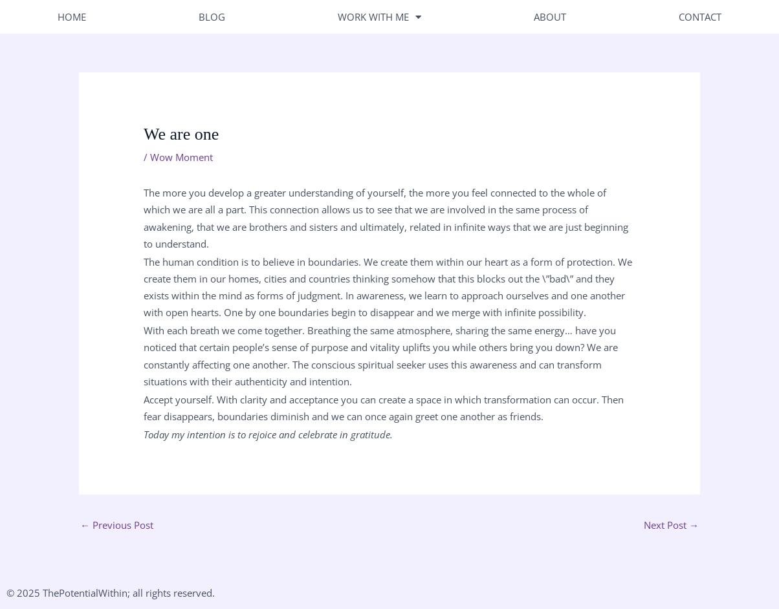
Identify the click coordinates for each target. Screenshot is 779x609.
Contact (700, 16)
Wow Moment (181, 157)
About (550, 16)
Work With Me (379, 16)
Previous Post (116, 524)
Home (72, 16)
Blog (212, 16)
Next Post (671, 524)
